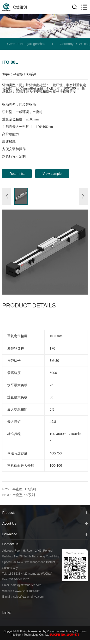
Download (9, 534)
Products (8, 513)
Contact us (10, 544)
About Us (9, 523)
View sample (51, 174)
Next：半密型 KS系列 (18, 495)
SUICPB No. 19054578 (64, 634)
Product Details (29, 305)
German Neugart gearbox (26, 44)
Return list (16, 174)
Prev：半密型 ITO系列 (19, 489)
